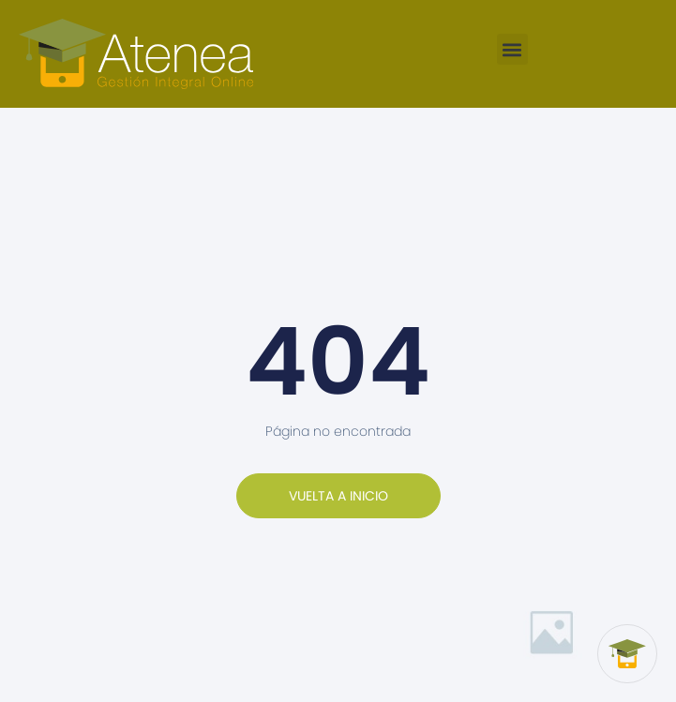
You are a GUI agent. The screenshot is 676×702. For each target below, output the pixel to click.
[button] (512, 49)
